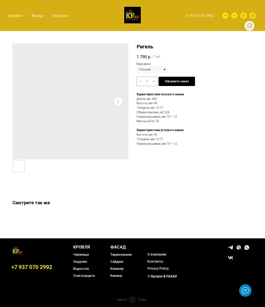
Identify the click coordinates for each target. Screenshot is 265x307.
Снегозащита (84, 276)
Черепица (81, 255)
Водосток (81, 269)
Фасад (37, 15)
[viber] (243, 15)
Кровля (15, 15)
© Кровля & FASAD (162, 276)
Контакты (155, 261)
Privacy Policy (158, 268)
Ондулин (80, 262)
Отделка (60, 15)
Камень (116, 276)
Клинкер (117, 269)
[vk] (234, 15)
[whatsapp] (252, 15)
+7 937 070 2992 (199, 15)
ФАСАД (118, 247)
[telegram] (225, 15)
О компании (156, 254)
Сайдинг (117, 262)
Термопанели (121, 255)
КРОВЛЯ (81, 247)
